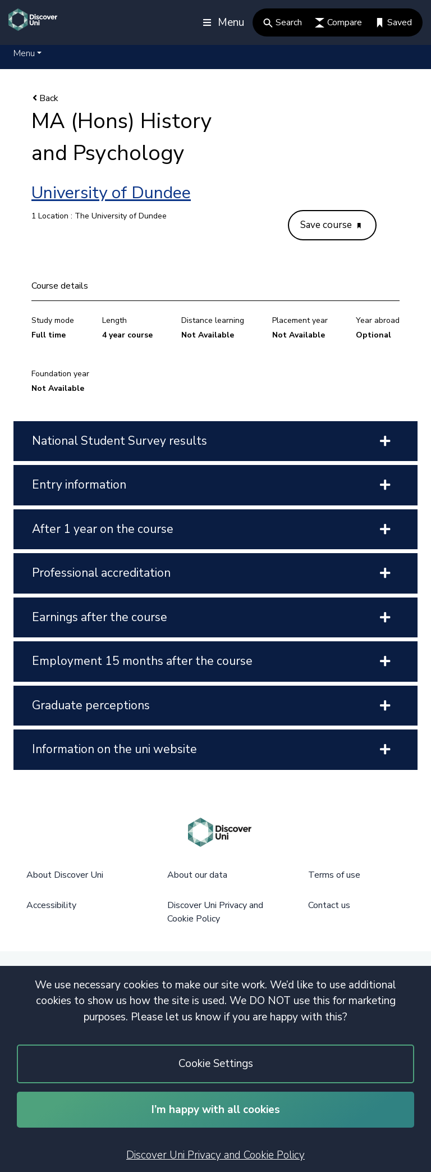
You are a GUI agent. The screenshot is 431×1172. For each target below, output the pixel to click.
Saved (393, 22)
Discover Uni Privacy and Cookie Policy (215, 1155)
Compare (338, 22)
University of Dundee (111, 192)
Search (282, 22)
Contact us (329, 905)
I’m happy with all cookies (216, 1109)
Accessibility (51, 905)
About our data (197, 875)
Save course (330, 224)
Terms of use (334, 875)
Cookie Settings (215, 1063)
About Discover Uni (64, 875)
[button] (27, 53)
